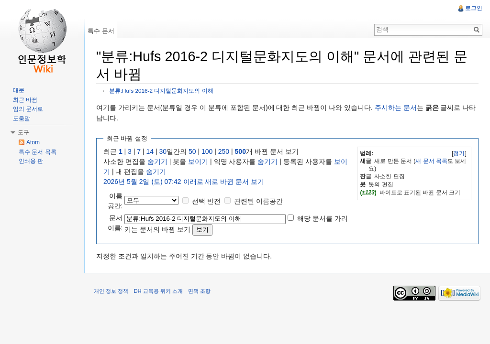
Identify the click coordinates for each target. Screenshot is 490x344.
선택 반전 (206, 201)
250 (223, 151)
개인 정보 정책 (111, 291)
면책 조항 (199, 291)
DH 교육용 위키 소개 (158, 291)
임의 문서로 (28, 109)
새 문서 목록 (431, 161)
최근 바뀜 (25, 100)
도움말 (21, 118)
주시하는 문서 (396, 107)
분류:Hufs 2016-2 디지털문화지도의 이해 (161, 90)
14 (150, 151)
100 (206, 151)
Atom (33, 142)
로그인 (473, 8)
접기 (459, 153)
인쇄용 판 (31, 161)
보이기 (198, 161)
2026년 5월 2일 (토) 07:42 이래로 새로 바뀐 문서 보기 (183, 181)
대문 (18, 90)
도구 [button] (23, 132)
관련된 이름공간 (258, 201)
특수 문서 (101, 30)
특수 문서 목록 (37, 152)
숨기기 (157, 161)
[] (459, 153)
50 (192, 151)
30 (163, 151)
